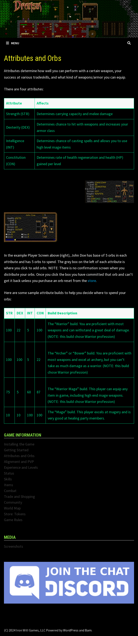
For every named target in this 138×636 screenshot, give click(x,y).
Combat (10, 490)
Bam (88, 630)
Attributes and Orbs (19, 455)
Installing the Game (19, 444)
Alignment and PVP (19, 461)
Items (8, 484)
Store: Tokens (15, 514)
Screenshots (13, 546)
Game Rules (13, 519)
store (92, 280)
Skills (8, 479)
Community (13, 502)
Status (9, 473)
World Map (12, 508)
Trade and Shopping (19, 496)
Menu (12, 43)
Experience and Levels (21, 467)
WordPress (70, 630)
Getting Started (16, 450)
